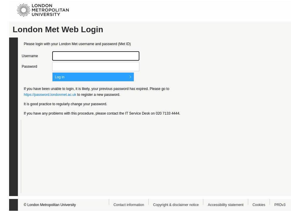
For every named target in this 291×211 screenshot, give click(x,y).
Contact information (129, 205)
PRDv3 (279, 205)
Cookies (259, 205)
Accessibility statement (225, 205)
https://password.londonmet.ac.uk (50, 95)
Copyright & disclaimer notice (176, 205)
